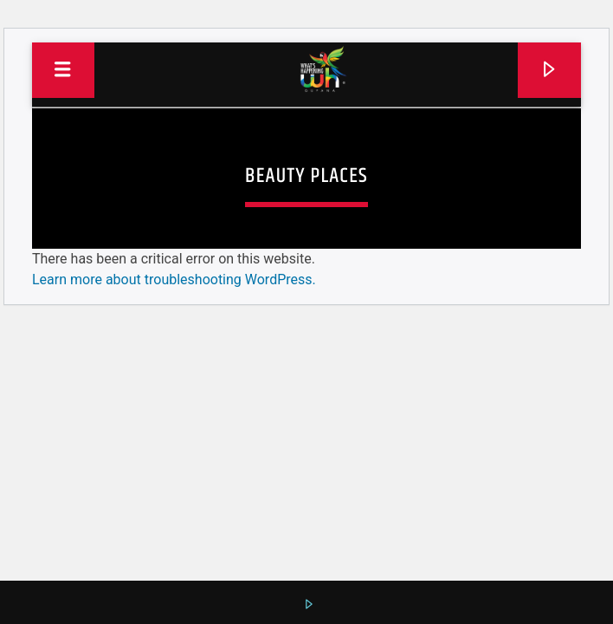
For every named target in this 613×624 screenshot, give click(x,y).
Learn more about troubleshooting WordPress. (174, 279)
